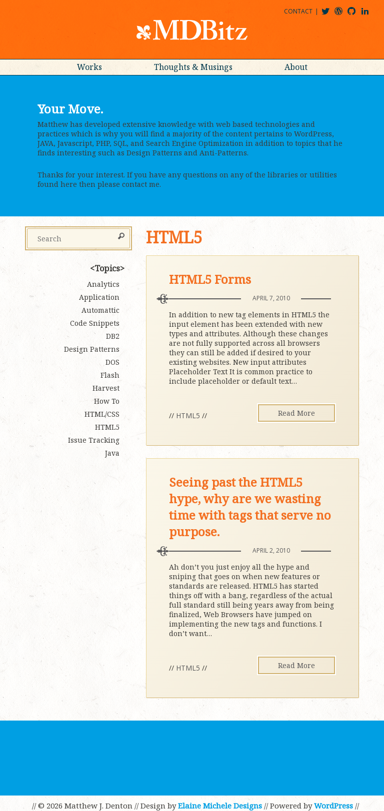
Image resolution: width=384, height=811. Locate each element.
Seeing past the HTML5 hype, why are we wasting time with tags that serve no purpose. (250, 507)
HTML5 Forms (210, 279)
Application (99, 297)
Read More (296, 413)
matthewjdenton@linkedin (369, 14)
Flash (110, 375)
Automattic (101, 310)
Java (112, 453)
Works (89, 66)
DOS (113, 362)
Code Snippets (95, 323)
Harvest (106, 388)
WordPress (333, 806)
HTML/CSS (102, 414)
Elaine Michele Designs (220, 806)
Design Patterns (92, 349)
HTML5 (188, 415)
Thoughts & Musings (193, 66)
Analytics (103, 284)
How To (107, 401)
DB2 (113, 336)
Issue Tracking (94, 440)
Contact (298, 11)
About (296, 66)
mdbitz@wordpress (342, 14)
